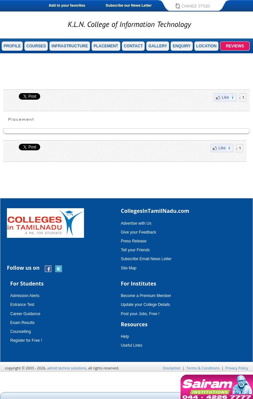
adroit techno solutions (66, 367)
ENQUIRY (181, 46)
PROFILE (12, 46)
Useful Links (131, 345)
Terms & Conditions (203, 367)
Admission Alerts (25, 295)
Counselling (20, 331)
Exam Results (22, 322)
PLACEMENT (106, 46)
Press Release (134, 241)
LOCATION (206, 46)
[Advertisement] (126, 71)
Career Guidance (25, 314)
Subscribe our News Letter (129, 5)
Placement (21, 119)
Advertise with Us (136, 223)
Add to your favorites (67, 5)
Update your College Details (145, 304)
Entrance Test (22, 304)
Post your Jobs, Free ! (140, 314)
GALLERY (157, 46)
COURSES (36, 46)
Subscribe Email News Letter (146, 259)
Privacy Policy (236, 367)
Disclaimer (172, 367)
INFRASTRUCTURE (69, 46)
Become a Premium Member (146, 295)
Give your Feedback (138, 232)
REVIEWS (235, 46)
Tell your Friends (135, 250)
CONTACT (133, 46)
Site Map (128, 268)
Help (125, 336)
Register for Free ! (26, 340)
